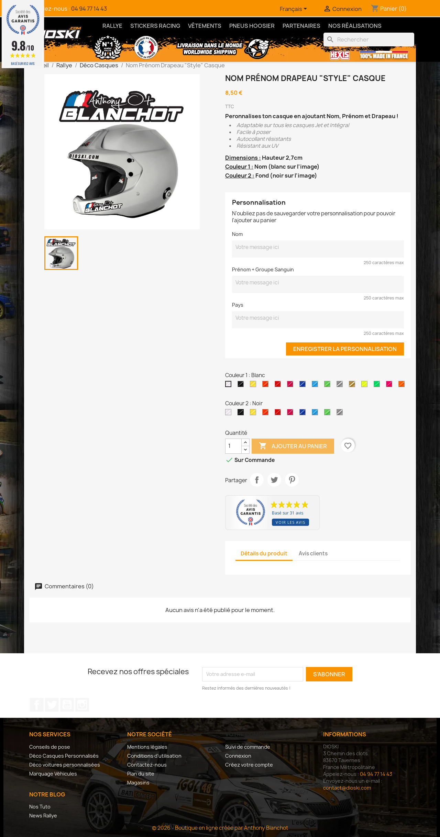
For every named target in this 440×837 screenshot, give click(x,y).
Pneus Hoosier (252, 26)
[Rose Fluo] (390, 386)
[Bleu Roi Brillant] (303, 386)
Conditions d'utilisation (154, 756)
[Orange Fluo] (402, 386)
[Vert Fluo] (378, 386)
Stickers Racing (155, 26)
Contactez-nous (147, 764)
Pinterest (292, 480)
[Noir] (242, 386)
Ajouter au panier (293, 446)
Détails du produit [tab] (264, 553)
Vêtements (204, 26)
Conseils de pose (49, 747)
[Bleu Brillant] (316, 386)
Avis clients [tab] (313, 553)
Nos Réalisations (355, 26)
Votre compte (247, 734)
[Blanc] (229, 386)
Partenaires (301, 26)
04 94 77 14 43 (89, 8)
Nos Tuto (40, 806)
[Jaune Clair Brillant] (254, 386)
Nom (237, 234)
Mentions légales (147, 747)
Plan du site (140, 773)
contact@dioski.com (347, 787)
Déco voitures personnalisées (64, 764)
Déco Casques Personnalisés (64, 756)
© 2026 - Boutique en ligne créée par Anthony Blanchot (220, 828)
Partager (257, 480)
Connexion (238, 756)
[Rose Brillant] (291, 386)
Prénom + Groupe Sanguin (263, 269)
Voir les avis (290, 522)
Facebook (37, 705)
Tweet (274, 480)
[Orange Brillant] (266, 386)
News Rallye (43, 815)
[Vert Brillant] (328, 386)
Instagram (82, 705)
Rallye (112, 26)
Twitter (52, 705)
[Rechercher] (368, 39)
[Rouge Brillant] (279, 386)
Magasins (138, 782)
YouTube (67, 705)
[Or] (353, 386)
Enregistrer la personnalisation (345, 349)
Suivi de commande (247, 747)
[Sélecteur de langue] (294, 9)
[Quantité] (233, 446)
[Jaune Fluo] (365, 386)
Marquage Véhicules (53, 773)
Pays (237, 305)
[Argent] (341, 386)
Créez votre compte (249, 764)
